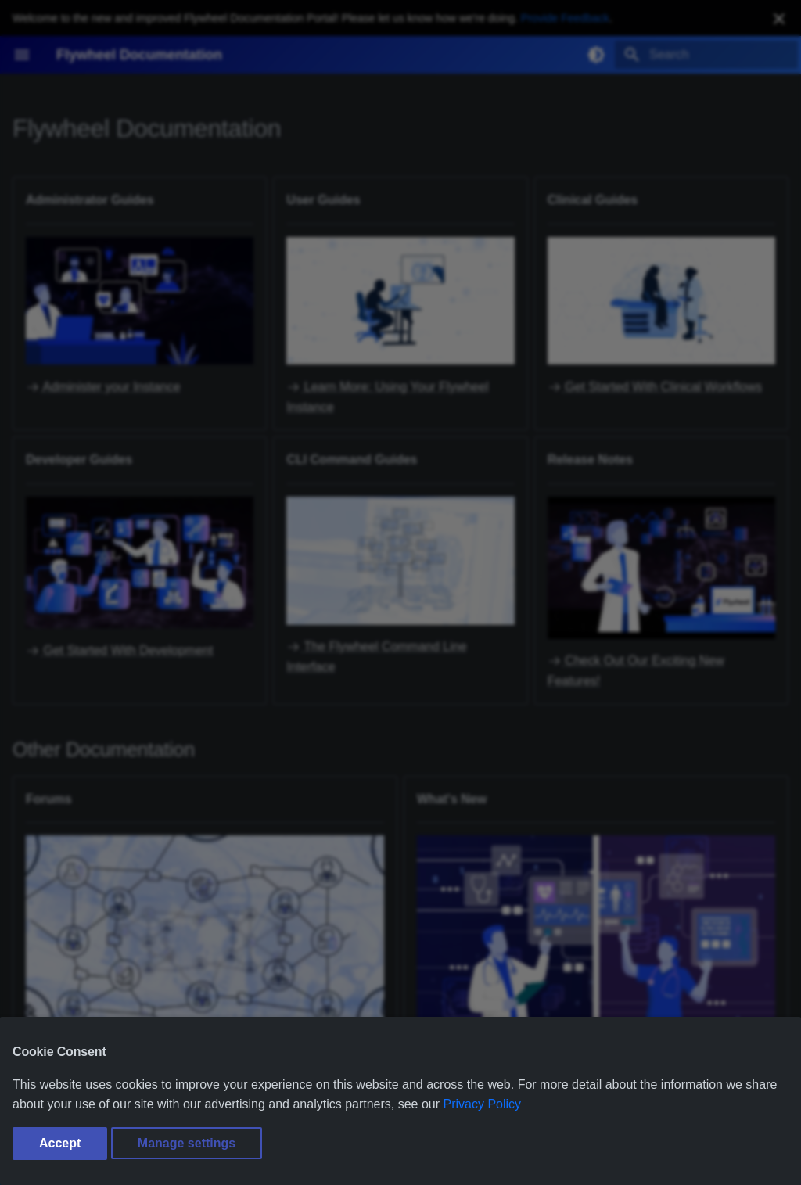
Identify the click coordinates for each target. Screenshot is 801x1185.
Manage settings (186, 1143)
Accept (60, 1143)
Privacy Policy (483, 1104)
